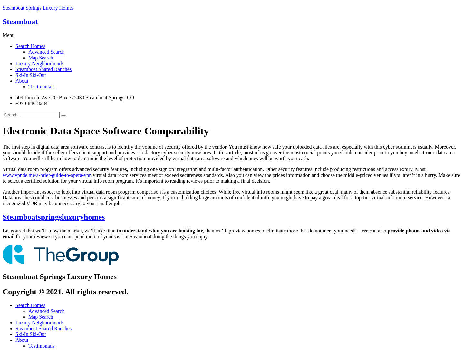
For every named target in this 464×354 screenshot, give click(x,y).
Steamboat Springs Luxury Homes (38, 8)
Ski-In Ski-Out (30, 75)
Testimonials (41, 86)
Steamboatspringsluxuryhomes (54, 217)
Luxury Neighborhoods (39, 63)
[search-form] (31, 115)
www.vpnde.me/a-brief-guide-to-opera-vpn (47, 175)
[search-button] (63, 116)
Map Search (40, 57)
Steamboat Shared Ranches (43, 69)
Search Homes (30, 46)
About (21, 81)
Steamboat (20, 21)
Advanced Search (46, 52)
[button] (232, 35)
